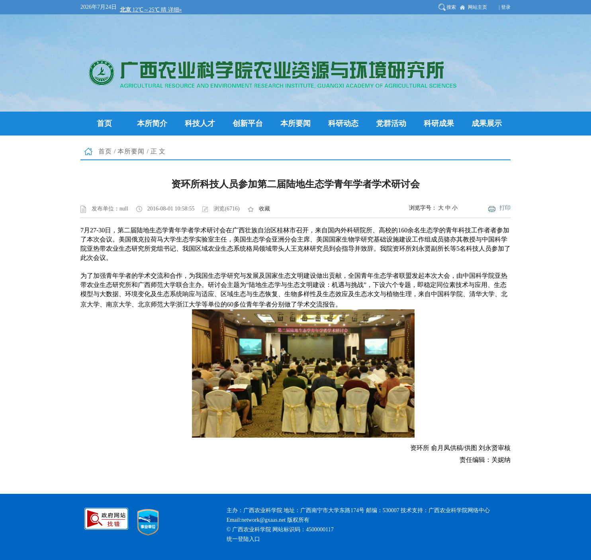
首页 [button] (104, 123)
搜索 (451, 7)
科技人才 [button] (200, 123)
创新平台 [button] (248, 123)
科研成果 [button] (439, 123)
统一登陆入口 (243, 539)
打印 (505, 208)
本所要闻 (131, 151)
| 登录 (505, 7)
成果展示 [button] (487, 123)
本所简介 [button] (152, 123)
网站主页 (477, 7)
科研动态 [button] (343, 123)
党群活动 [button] (391, 123)
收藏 (264, 209)
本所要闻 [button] (295, 123)
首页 (105, 151)
